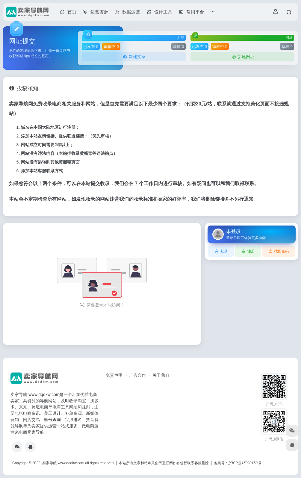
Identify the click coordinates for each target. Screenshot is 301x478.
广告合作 (137, 375)
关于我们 (160, 375)
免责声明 (114, 375)
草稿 (178, 46)
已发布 (90, 46)
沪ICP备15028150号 (244, 463)
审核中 (111, 46)
